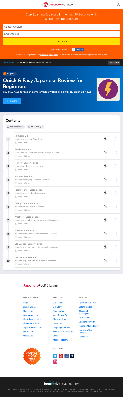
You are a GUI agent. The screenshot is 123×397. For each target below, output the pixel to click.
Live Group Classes (32, 323)
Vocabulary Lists (30, 315)
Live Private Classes (32, 319)
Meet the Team (59, 311)
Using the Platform (87, 322)
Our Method (58, 303)
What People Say (60, 315)
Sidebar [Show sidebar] (115, 62)
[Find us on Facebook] (66, 356)
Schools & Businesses (63, 331)
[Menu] (4, 4)
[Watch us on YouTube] (61, 356)
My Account (84, 318)
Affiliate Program (60, 340)
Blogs (55, 336)
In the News (58, 323)
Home (25, 303)
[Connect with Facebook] (78, 50)
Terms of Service (90, 392)
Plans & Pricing (60, 319)
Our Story (57, 307)
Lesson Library (8, 63)
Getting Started (85, 307)
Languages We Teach (62, 327)
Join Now (61, 41)
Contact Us (83, 337)
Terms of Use (44, 55)
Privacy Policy (53, 55)
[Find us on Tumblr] (72, 356)
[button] (118, 4)
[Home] (59, 6)
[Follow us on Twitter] (55, 356)
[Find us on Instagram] (55, 361)
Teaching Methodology (89, 326)
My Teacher (28, 331)
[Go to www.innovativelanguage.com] (61, 383)
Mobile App (28, 336)
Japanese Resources (32, 327)
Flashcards (28, 311)
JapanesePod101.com (79, 389)
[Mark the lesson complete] (115, 139)
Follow (13, 101)
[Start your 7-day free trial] (32, 356)
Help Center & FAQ (87, 303)
